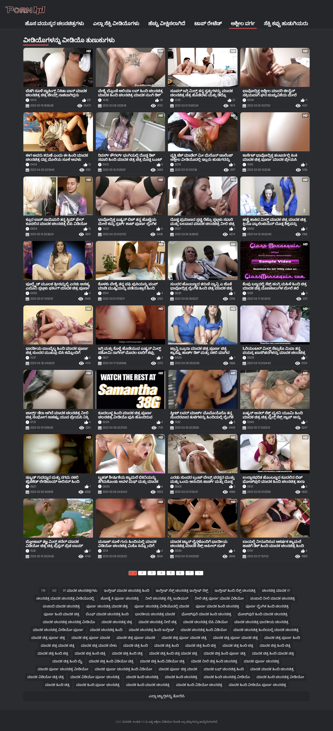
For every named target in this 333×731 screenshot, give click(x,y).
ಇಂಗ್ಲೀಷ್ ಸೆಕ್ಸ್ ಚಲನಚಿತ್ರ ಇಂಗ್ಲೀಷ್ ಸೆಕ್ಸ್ (182, 590)
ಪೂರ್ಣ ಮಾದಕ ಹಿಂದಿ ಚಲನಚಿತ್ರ (217, 606)
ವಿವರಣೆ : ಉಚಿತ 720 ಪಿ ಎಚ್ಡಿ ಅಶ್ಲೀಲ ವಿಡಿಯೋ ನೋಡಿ (151, 722)
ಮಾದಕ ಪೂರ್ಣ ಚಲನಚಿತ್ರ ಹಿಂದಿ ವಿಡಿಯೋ (123, 669)
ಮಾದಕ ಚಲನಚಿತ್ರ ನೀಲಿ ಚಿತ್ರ (158, 622)
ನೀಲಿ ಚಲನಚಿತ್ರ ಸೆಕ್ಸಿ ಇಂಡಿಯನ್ (166, 598)
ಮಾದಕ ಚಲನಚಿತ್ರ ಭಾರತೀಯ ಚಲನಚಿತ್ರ (261, 622)
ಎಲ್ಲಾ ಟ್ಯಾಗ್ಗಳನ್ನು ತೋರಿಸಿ (167, 696)
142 (54, 590)
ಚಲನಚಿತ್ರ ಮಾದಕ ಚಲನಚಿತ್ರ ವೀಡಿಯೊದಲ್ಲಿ (65, 598)
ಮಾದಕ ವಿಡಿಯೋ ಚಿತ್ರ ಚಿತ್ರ (45, 677)
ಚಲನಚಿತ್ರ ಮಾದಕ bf (276, 590)
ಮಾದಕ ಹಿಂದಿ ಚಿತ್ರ (57, 685)
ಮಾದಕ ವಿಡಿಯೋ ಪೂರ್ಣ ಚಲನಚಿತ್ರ (95, 677)
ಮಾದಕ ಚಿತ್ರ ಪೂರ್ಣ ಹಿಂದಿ (282, 638)
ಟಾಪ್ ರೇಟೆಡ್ (208, 24)
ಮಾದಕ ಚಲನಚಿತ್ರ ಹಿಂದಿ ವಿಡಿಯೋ (204, 630)
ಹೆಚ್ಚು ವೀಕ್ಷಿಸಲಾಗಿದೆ (166, 24)
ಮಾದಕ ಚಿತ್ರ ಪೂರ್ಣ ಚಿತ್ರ (48, 638)
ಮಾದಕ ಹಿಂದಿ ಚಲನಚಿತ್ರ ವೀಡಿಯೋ (280, 677)
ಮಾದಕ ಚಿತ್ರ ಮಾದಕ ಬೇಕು (99, 645)
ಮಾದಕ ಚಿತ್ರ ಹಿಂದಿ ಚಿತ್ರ (200, 645)
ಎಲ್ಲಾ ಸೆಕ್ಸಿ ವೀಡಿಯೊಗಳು (116, 24)
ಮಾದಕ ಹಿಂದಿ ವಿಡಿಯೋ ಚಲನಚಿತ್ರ (199, 685)
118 (43, 590)
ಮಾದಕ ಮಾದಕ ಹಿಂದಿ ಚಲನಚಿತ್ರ (272, 669)
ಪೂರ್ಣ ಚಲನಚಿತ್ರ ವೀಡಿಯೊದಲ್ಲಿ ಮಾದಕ (161, 606)
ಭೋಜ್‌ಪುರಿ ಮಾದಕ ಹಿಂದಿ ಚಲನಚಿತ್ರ (206, 614)
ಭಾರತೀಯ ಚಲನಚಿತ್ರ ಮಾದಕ (155, 614)
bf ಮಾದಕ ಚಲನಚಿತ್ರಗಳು (80, 590)
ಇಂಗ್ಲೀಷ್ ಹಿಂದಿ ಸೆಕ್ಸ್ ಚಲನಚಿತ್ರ (235, 590)
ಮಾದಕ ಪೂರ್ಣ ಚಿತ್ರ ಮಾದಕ (178, 669)
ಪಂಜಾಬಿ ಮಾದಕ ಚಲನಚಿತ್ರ (61, 606)
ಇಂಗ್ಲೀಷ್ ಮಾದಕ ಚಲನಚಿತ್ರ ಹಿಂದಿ (126, 590)
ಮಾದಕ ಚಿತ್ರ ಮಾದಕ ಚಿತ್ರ (57, 645)
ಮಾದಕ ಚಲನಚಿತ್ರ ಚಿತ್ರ (117, 622)
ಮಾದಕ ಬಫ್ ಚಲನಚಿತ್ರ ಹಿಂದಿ (224, 669)
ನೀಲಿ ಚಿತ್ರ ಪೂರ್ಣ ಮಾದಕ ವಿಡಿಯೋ (219, 598)
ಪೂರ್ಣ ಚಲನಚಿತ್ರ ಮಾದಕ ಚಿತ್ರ (107, 606)
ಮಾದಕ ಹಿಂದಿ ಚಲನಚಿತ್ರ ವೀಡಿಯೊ (227, 677)
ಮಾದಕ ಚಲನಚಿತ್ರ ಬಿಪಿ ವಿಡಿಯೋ (205, 622)
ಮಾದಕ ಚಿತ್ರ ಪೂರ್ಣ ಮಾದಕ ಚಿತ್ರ (184, 638)
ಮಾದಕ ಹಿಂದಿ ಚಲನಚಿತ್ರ (142, 677)
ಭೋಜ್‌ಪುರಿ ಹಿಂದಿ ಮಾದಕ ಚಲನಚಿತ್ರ (262, 614)
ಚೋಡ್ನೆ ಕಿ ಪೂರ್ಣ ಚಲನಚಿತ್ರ (120, 598)
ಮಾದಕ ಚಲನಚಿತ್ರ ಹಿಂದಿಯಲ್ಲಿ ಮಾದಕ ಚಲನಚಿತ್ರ (266, 630)
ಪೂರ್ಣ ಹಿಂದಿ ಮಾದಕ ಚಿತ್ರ (61, 614)
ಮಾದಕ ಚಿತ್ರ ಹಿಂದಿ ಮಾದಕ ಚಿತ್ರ (273, 653)
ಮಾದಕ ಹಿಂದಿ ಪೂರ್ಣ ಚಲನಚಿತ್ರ (98, 685)
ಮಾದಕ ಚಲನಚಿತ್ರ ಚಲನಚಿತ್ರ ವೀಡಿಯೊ (69, 622)
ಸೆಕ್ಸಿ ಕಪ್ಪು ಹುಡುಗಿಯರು (286, 24)
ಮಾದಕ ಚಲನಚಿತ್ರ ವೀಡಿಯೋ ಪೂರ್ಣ (58, 630)
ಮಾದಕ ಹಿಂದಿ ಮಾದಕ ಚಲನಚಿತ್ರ (148, 685)
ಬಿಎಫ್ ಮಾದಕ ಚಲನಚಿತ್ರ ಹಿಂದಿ (107, 614)
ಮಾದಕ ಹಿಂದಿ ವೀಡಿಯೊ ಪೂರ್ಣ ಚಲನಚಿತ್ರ (257, 685)
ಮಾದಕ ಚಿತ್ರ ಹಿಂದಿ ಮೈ (67, 661)
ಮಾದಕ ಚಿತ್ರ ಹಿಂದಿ (135, 645)
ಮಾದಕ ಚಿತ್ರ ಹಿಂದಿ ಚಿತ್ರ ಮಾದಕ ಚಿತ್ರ (173, 653)
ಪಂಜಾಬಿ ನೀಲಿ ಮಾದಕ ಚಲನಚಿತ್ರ (272, 598)
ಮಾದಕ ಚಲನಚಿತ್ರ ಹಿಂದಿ (106, 630)
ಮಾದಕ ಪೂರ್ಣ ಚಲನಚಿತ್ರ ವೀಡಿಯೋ (63, 669)
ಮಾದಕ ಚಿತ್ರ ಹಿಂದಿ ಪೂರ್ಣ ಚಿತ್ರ (225, 653)
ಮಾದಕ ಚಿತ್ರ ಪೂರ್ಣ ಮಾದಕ (90, 638)
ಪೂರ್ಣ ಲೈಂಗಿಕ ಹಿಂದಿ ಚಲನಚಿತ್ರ (267, 606)
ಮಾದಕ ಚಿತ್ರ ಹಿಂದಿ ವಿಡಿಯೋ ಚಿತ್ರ (111, 661)
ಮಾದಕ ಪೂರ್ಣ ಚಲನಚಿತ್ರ (261, 661)
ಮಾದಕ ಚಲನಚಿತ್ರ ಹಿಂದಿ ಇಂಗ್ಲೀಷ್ (151, 630)
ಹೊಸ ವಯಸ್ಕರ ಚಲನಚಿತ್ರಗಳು (54, 24)
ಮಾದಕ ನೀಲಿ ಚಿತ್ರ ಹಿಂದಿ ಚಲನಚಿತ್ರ (214, 661)
